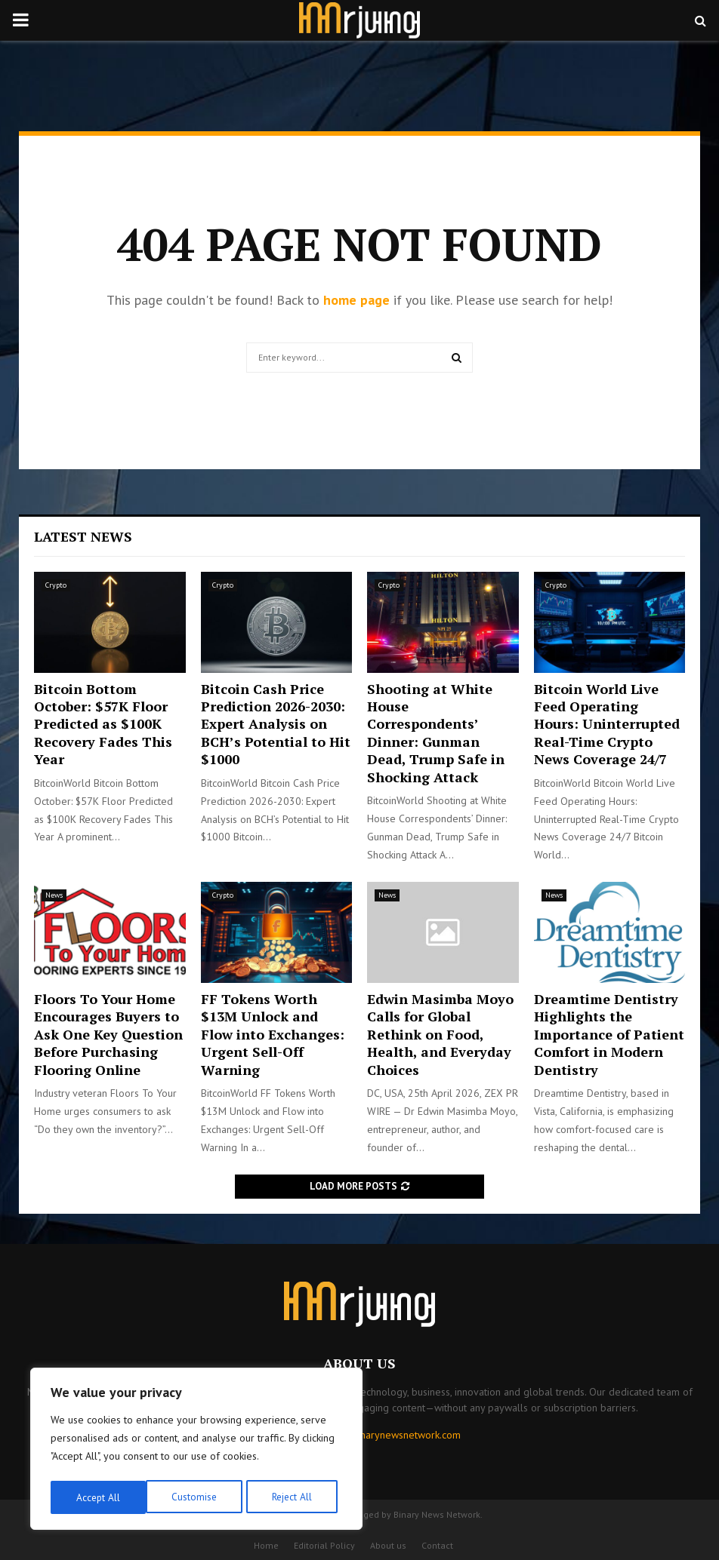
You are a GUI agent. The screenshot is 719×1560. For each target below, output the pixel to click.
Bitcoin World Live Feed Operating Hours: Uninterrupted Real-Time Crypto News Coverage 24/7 (607, 724)
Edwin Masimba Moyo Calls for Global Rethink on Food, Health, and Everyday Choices (440, 1034)
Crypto (55, 585)
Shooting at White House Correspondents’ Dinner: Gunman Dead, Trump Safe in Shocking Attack (436, 733)
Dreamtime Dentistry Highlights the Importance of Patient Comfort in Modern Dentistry (609, 1034)
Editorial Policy (324, 1545)
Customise (98, 1497)
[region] (196, 1450)
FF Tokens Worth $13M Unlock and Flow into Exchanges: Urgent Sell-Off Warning (272, 1034)
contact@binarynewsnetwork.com (385, 1435)
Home (266, 1545)
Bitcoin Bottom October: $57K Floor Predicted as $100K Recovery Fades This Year (103, 724)
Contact (437, 1545)
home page (356, 300)
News (54, 895)
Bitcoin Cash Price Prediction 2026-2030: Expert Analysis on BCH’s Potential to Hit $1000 (275, 724)
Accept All (295, 1497)
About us (388, 1545)
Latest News (83, 536)
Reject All (196, 1497)
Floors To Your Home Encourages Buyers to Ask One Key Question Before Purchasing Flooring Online (108, 1034)
